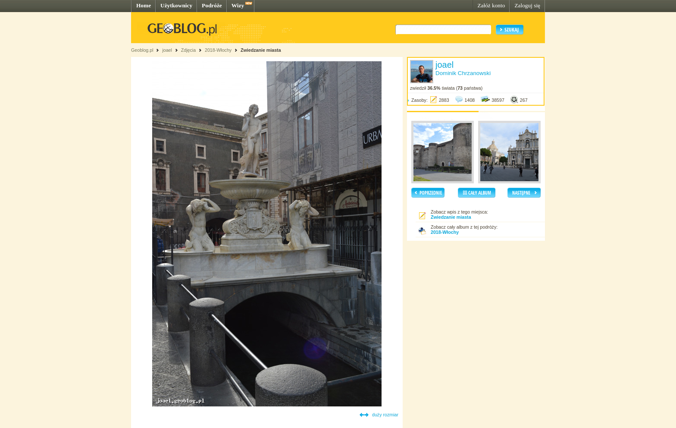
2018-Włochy (218, 50)
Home (143, 5)
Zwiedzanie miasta (261, 50)
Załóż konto (491, 5)
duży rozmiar (385, 414)
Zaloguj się (527, 5)
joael (167, 50)
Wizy (238, 5)
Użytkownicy (176, 5)
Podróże (212, 5)
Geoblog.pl (142, 50)
